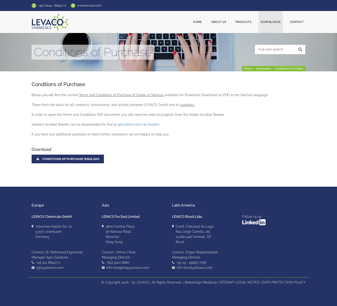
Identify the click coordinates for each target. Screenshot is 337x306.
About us (218, 22)
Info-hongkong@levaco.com (127, 268)
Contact (297, 22)
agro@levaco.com (50, 268)
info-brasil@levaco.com (194, 268)
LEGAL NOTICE (248, 282)
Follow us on (254, 220)
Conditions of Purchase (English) (67, 159)
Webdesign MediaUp (200, 282)
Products (243, 22)
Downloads (271, 22)
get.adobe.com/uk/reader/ (139, 124)
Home (197, 22)
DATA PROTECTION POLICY (283, 282)
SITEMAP (227, 282)
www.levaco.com (89, 5)
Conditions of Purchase (289, 68)
